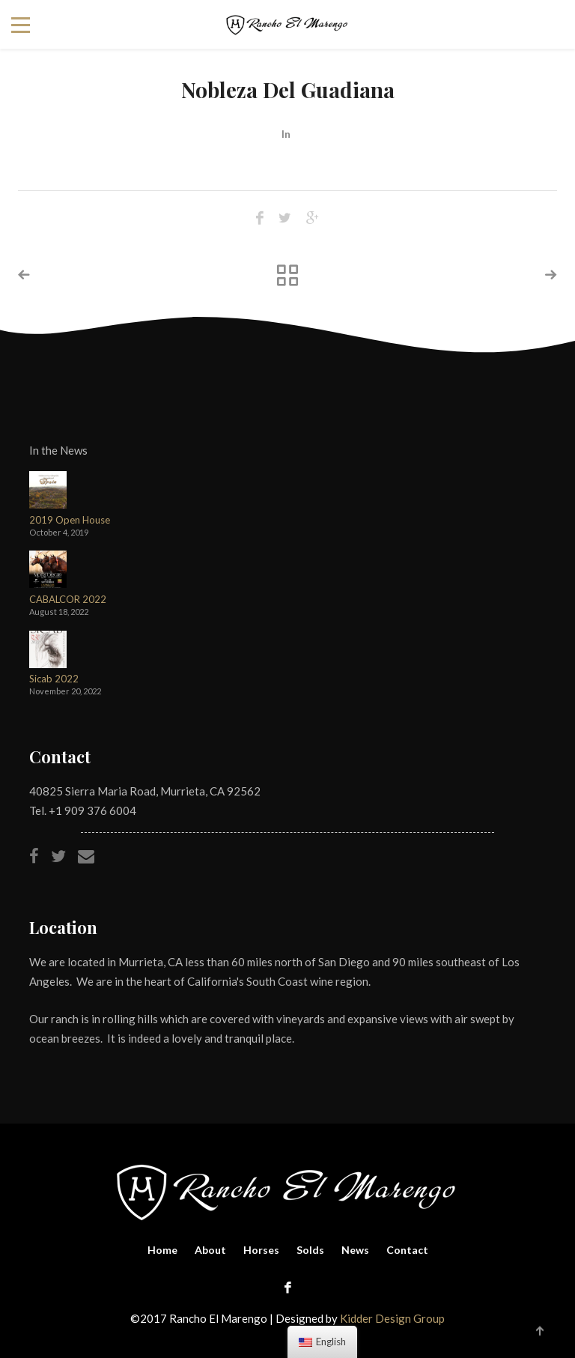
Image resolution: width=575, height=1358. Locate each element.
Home (162, 1249)
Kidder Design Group (392, 1318)
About (210, 1249)
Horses (261, 1249)
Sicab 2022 (54, 679)
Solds (310, 1249)
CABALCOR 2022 (67, 599)
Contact (407, 1249)
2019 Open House (69, 520)
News (355, 1249)
